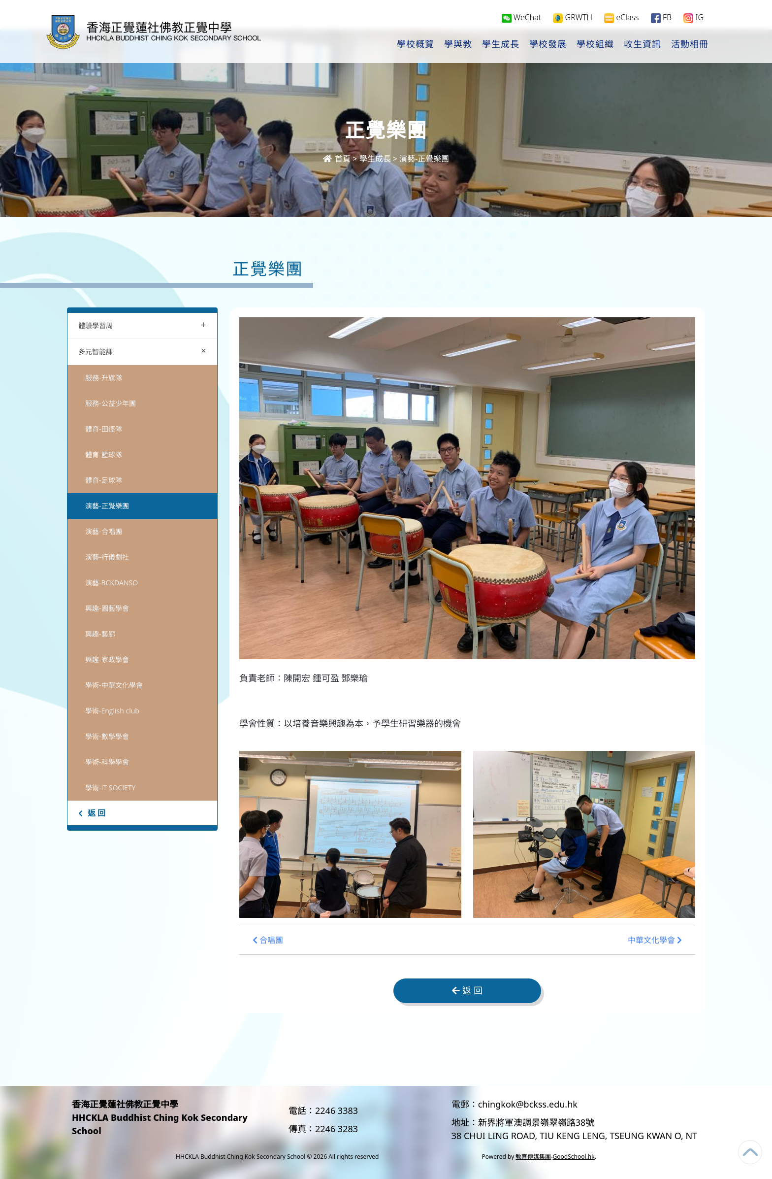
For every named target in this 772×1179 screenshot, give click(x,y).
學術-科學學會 (107, 762)
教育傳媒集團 (533, 1156)
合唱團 (268, 940)
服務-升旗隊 (103, 377)
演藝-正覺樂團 (424, 158)
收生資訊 (642, 45)
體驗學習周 (142, 324)
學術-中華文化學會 (114, 685)
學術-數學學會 (107, 736)
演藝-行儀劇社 (107, 557)
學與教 (458, 45)
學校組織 (595, 45)
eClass (621, 18)
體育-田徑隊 (103, 429)
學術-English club (112, 710)
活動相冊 (689, 45)
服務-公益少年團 (110, 403)
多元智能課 (144, 350)
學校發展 (548, 45)
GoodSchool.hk (574, 1156)
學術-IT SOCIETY (110, 787)
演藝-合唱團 (103, 531)
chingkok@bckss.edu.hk (528, 1104)
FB (661, 18)
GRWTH (572, 18)
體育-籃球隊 (103, 454)
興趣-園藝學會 (107, 608)
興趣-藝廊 (100, 634)
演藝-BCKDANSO (111, 582)
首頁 (337, 158)
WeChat (522, 17)
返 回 (91, 813)
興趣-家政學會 (107, 659)
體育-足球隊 (103, 480)
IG (693, 18)
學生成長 (500, 45)
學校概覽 (415, 45)
